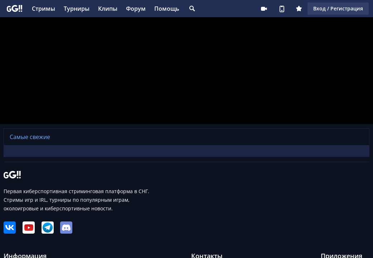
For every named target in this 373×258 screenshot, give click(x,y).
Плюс (299, 8)
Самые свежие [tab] (30, 137)
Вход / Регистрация (338, 8)
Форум (136, 9)
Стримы (43, 9)
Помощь (166, 9)
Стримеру (264, 9)
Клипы (107, 9)
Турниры (76, 9)
